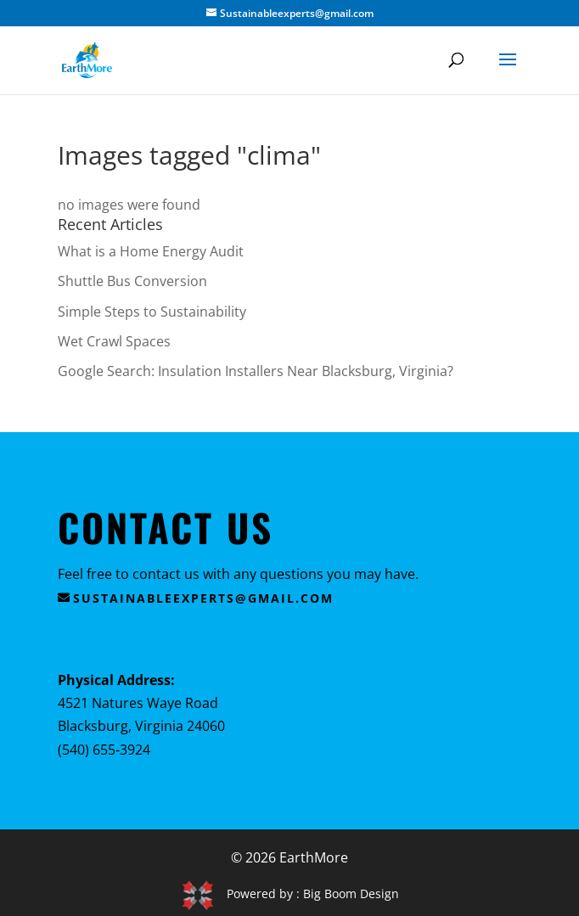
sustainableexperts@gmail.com (203, 598)
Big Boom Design (351, 893)
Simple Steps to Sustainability (152, 311)
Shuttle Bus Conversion (132, 281)
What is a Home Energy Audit (151, 251)
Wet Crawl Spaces (114, 341)
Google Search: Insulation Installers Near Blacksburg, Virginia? (255, 371)
